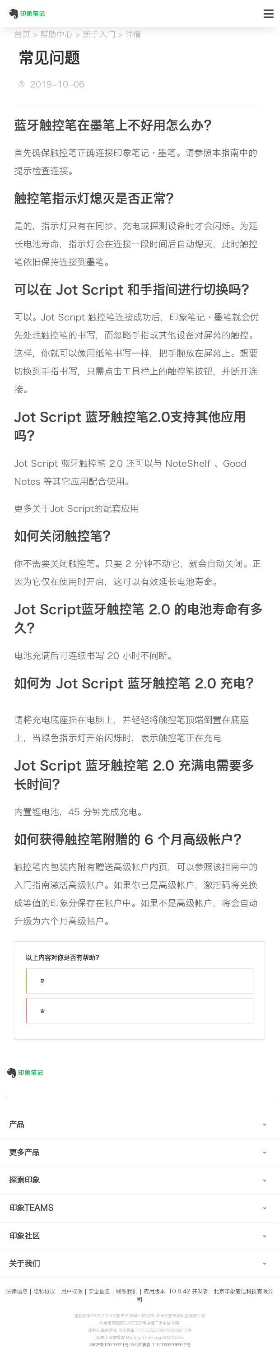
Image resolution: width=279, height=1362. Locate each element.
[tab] (139, 1125)
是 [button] (42, 981)
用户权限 (72, 1291)
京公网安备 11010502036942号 (160, 1345)
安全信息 (99, 1291)
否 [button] (42, 1011)
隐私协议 (44, 1291)
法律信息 (17, 1291)
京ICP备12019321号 (109, 1345)
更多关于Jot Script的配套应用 (76, 508)
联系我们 (127, 1291)
